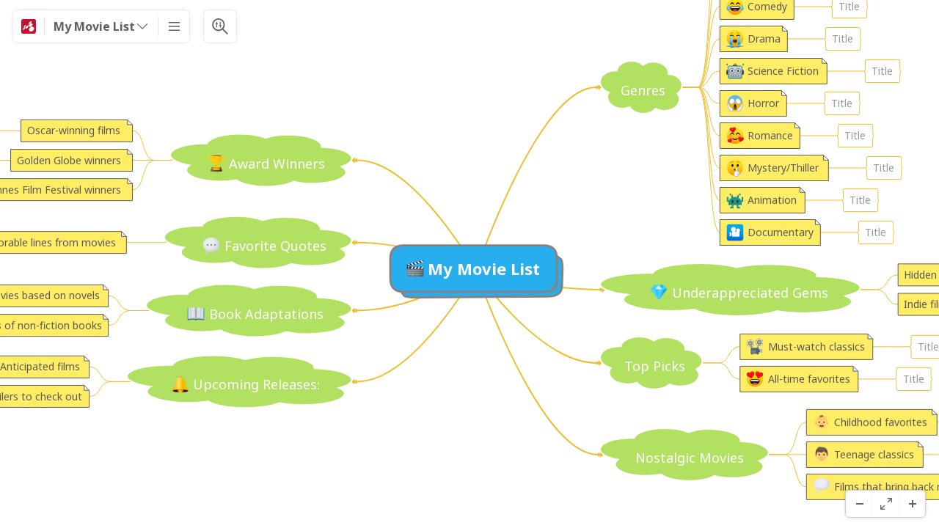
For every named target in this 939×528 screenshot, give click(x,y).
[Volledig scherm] (885, 504)
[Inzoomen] (912, 504)
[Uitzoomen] (859, 504)
